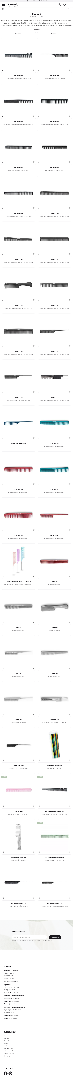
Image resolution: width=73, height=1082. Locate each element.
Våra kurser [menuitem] (7, 1056)
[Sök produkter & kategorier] (32, 9)
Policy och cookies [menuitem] (9, 1051)
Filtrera (19, 34)
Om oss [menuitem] (6, 1036)
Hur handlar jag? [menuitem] (8, 1048)
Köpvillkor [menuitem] (6, 1043)
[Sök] (69, 9)
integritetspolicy (47, 940)
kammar (69, 25)
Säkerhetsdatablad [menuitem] (9, 1053)
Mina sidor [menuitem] (7, 1041)
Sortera (55, 34)
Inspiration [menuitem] (7, 1038)
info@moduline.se (12, 981)
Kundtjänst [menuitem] (7, 1046)
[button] (3, 4)
